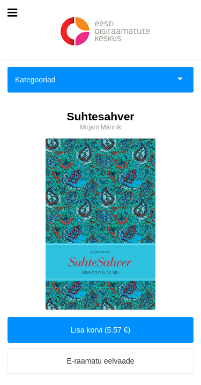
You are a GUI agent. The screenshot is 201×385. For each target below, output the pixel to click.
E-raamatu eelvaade (100, 361)
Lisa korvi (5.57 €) (100, 330)
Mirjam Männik (100, 127)
